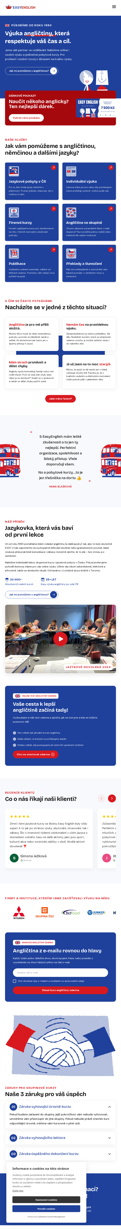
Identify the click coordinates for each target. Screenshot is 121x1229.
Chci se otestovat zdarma (36, 760)
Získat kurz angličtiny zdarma (60, 996)
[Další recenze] (112, 804)
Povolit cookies (64, 1208)
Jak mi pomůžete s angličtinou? (33, 71)
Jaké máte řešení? (60, 401)
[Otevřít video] (60, 644)
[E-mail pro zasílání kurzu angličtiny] (60, 978)
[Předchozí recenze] (101, 804)
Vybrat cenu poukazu (26, 119)
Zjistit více (17, 1199)
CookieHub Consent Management (51, 1216)
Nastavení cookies (29, 1208)
